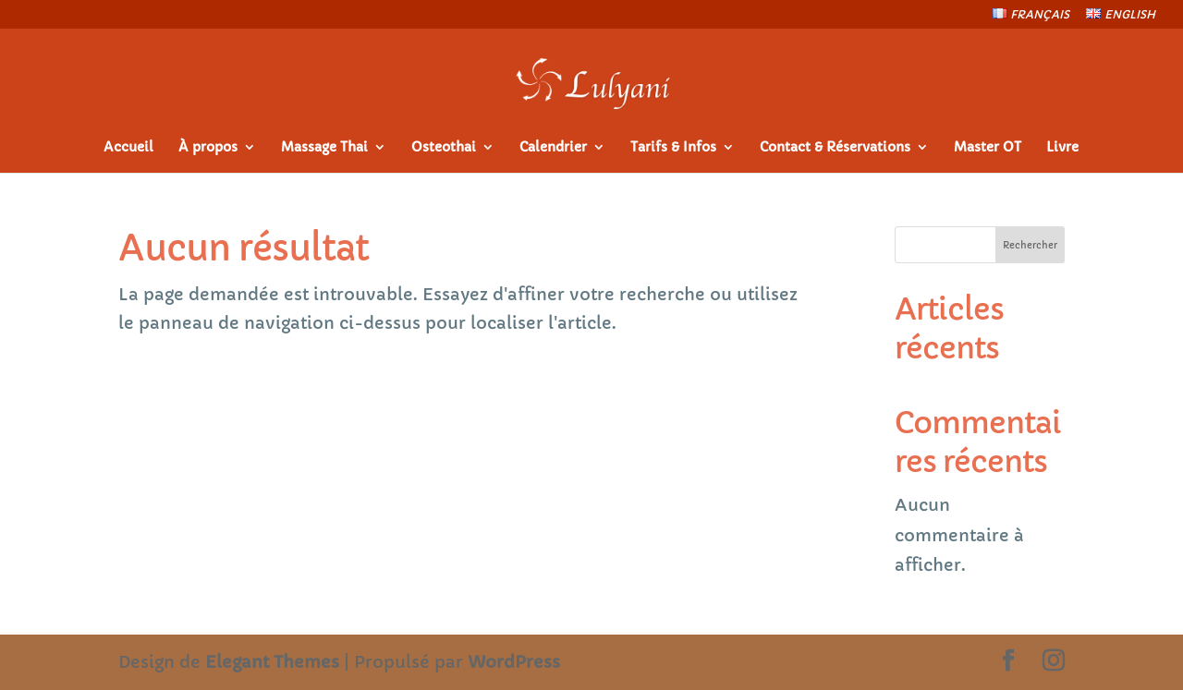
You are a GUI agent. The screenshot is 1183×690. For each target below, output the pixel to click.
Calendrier (553, 147)
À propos (208, 147)
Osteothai (443, 147)
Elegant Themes (272, 661)
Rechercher (1030, 245)
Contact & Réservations (835, 147)
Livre (1062, 147)
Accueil (128, 147)
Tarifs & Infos (673, 147)
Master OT (987, 147)
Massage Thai (324, 147)
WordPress (514, 661)
